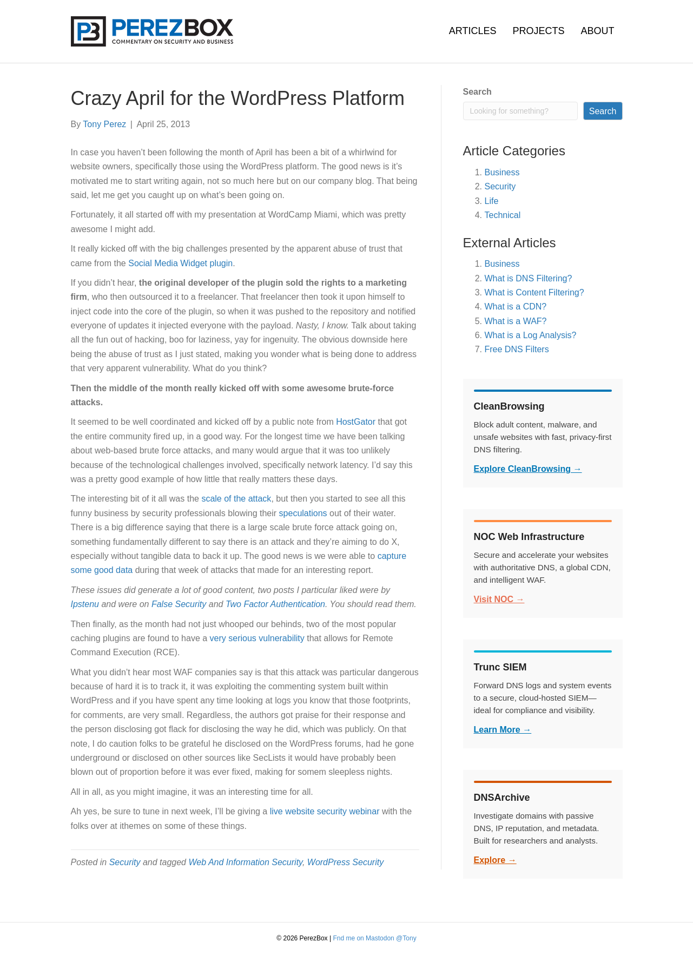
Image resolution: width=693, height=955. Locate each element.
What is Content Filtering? (534, 292)
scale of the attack (236, 498)
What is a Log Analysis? (531, 335)
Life (492, 201)
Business (502, 172)
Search (477, 91)
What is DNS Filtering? (528, 278)
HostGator (355, 421)
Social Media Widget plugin (180, 263)
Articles (473, 30)
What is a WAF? (516, 321)
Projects (538, 30)
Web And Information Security (245, 862)
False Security (178, 604)
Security (125, 862)
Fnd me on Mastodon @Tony (374, 938)
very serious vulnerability (257, 638)
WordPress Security (345, 862)
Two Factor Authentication (275, 604)
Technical (503, 215)
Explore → (495, 860)
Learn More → (503, 729)
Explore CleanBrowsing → (528, 468)
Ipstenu (85, 604)
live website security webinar (325, 811)
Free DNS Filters (517, 349)
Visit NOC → (499, 599)
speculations (303, 513)
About (597, 30)
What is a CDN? (516, 306)
